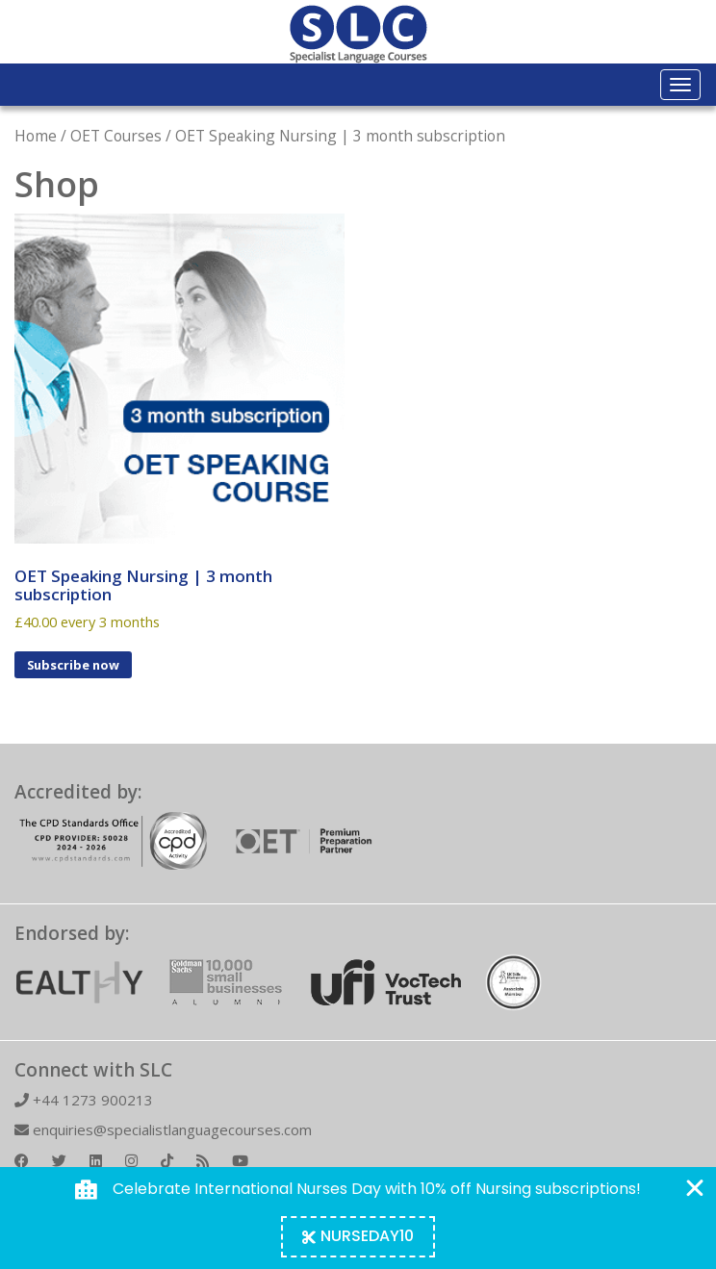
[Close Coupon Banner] (694, 1188)
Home (35, 135)
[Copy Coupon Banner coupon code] (358, 1236)
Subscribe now (73, 664)
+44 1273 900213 (83, 1099)
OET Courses (116, 135)
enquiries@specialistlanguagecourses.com (163, 1129)
